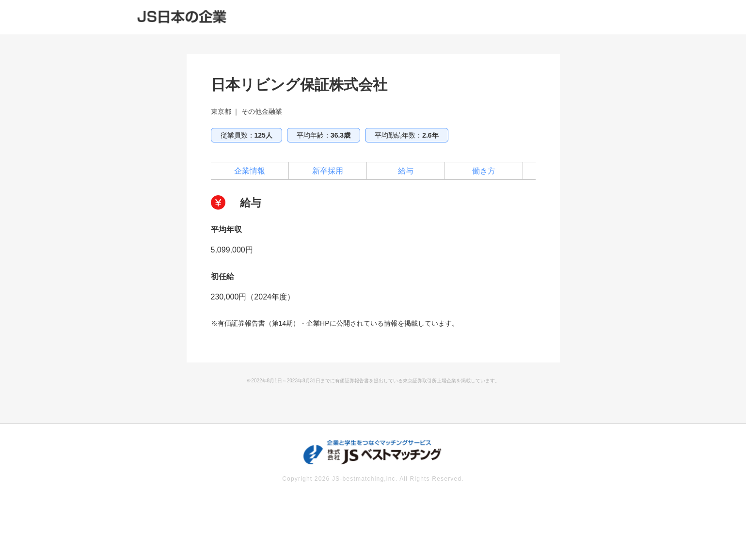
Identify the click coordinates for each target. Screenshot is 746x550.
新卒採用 (327, 171)
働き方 (483, 171)
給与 (405, 171)
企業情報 (249, 171)
